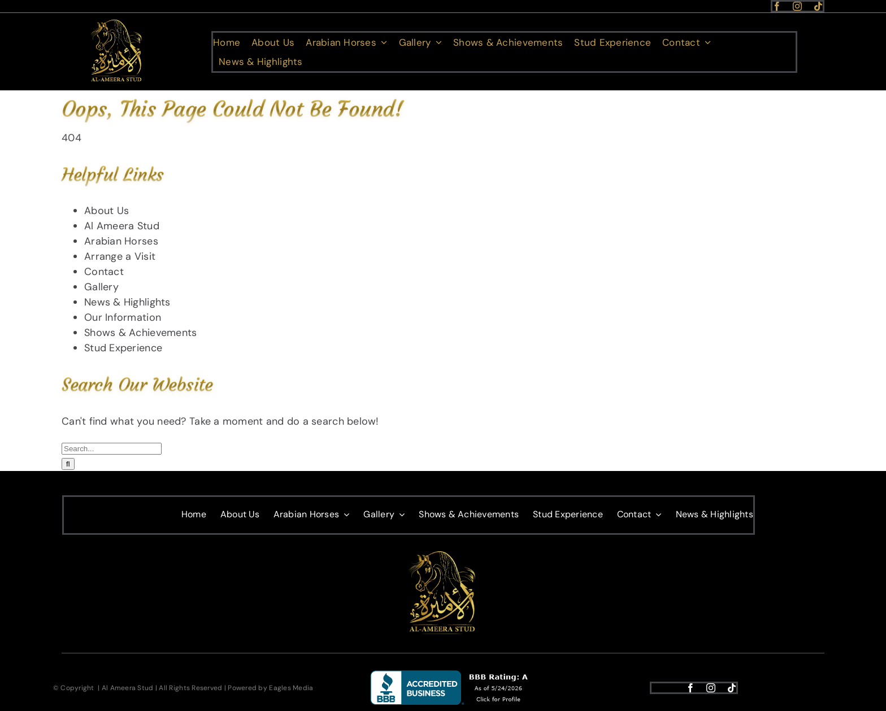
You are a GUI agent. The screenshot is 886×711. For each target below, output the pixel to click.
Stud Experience (123, 348)
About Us (106, 210)
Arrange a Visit (119, 256)
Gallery (101, 287)
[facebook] (776, 6)
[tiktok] (818, 6)
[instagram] (797, 6)
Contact (104, 271)
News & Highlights (127, 302)
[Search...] (112, 449)
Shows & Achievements (140, 332)
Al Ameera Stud (121, 226)
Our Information (122, 317)
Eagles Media (291, 687)
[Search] (68, 464)
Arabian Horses (121, 241)
